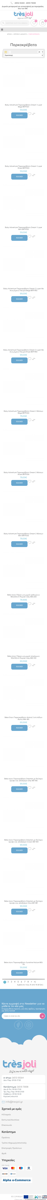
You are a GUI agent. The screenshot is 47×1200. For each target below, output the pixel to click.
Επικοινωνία (7, 1125)
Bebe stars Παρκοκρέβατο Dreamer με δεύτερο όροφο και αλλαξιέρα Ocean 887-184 (23, 841)
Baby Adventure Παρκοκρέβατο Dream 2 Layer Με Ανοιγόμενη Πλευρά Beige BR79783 (23, 289)
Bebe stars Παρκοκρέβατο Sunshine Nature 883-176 (23, 963)
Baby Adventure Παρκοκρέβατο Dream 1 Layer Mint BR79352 (23, 228)
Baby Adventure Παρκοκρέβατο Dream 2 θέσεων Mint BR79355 (23, 534)
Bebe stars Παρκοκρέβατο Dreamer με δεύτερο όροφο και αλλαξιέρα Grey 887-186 (23, 780)
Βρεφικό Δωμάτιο (20, 34)
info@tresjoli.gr (12, 1102)
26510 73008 (31, 3)
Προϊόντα (6, 1137)
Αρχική (9, 34)
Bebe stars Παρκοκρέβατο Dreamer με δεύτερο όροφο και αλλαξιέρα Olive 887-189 (23, 902)
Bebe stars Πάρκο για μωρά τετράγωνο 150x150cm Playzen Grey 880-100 (23, 657)
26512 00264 (19, 3)
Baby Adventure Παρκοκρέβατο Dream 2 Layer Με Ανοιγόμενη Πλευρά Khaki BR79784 (23, 351)
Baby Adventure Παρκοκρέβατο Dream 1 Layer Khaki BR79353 (23, 167)
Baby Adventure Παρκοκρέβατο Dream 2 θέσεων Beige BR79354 (23, 412)
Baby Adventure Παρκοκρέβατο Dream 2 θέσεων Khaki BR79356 (23, 473)
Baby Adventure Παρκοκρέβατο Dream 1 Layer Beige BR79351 (23, 106)
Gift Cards (5, 1165)
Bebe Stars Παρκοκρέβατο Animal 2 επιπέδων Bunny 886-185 (23, 718)
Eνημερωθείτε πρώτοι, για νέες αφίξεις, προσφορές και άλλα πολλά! (23, 1010)
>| (35, 982)
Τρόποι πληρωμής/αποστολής (14, 1143)
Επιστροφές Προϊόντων (12, 1148)
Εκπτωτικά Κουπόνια (10, 1120)
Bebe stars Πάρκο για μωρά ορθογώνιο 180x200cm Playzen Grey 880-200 (23, 596)
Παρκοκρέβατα (34, 34)
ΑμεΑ (4, 1153)
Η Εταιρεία (6, 1114)
